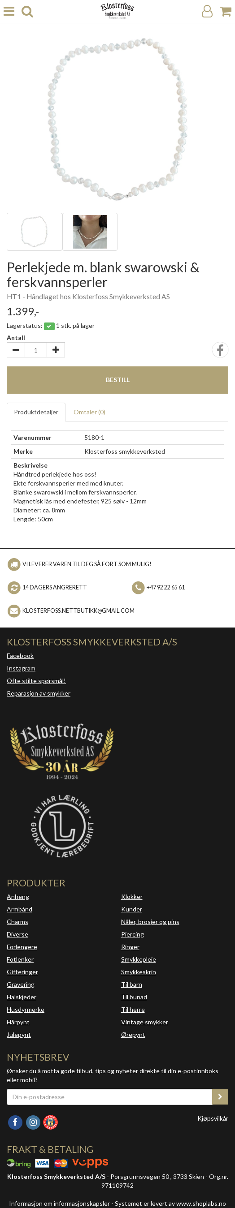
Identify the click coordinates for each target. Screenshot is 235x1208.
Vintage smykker (144, 1022)
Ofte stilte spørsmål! (36, 680)
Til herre (133, 1009)
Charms (17, 921)
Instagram (21, 668)
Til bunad (134, 997)
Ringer (130, 946)
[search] (27, 11)
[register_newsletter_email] (220, 1097)
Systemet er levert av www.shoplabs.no (170, 1203)
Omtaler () (89, 412)
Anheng (18, 896)
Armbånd (19, 909)
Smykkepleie (138, 959)
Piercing (132, 934)
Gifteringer (22, 972)
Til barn (131, 984)
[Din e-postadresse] (110, 1097)
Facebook (20, 655)
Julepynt (19, 1034)
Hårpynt (18, 1022)
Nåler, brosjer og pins (150, 921)
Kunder (131, 909)
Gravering (21, 984)
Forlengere (22, 946)
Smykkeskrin (138, 972)
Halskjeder (21, 997)
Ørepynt (133, 1034)
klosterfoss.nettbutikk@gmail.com (78, 610)
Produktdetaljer (36, 412)
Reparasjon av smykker (38, 693)
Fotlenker (20, 959)
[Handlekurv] (225, 11)
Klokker (132, 896)
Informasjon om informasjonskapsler (59, 1203)
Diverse (17, 934)
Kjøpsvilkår (212, 1118)
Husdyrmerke (25, 1009)
